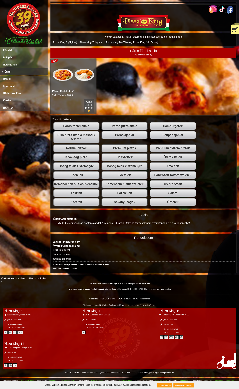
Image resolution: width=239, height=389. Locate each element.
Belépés (7, 57)
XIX (176, 337)
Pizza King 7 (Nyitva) (91, 42)
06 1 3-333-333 (127, 373)
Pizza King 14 (14, 344)
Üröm (20, 332)
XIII (14, 332)
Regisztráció (10, 64)
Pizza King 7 (91, 311)
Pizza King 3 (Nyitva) (65, 42)
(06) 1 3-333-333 (14, 320)
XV (15, 365)
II (5, 332)
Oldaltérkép (145, 299)
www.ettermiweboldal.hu (128, 299)
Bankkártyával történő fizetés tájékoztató (106, 283)
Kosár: (10, 107)
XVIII (171, 337)
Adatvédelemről (184, 385)
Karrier (7, 100)
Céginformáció (115, 305)
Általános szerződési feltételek (95, 305)
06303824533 (12, 353)
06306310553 (168, 325)
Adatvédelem (150, 305)
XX (181, 337)
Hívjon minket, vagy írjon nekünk (157, 289)
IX (162, 337)
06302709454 (90, 320)
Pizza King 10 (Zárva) (118, 42)
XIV (10, 365)
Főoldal (7, 50)
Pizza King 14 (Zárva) (145, 42)
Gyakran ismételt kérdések (133, 305)
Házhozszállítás (12, 93)
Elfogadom (165, 385)
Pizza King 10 (170, 311)
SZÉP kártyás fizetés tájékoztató (137, 283)
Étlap (8, 72)
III (10, 332)
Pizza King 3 (13, 311)
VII (84, 332)
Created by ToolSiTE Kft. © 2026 (102, 299)
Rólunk (7, 79)
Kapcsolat (9, 86)
